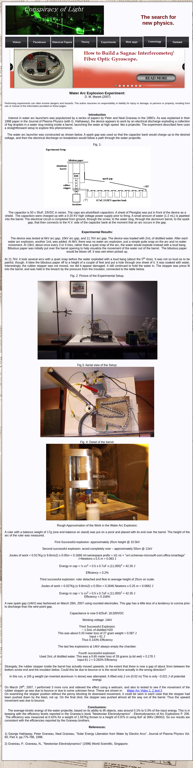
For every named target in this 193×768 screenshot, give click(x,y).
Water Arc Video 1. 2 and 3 (144, 690)
